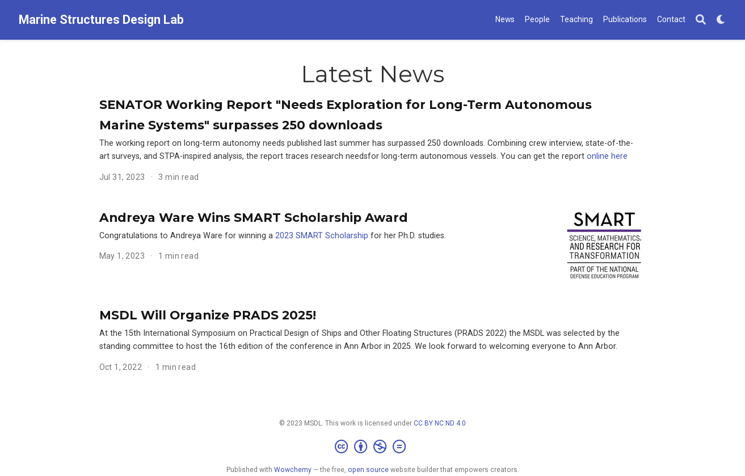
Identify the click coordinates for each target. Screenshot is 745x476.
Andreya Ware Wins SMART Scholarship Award (253, 217)
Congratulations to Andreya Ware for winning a (187, 236)
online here (607, 156)
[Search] (701, 20)
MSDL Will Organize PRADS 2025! (207, 314)
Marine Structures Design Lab (101, 19)
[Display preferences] (721, 20)
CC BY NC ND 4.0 (440, 423)
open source (368, 470)
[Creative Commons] (372, 447)
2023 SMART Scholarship (321, 236)
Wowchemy (293, 470)
